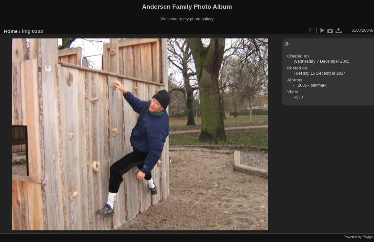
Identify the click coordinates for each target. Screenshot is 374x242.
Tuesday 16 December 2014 (320, 73)
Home (11, 31)
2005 (302, 85)
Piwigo (368, 237)
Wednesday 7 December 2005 (321, 61)
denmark (318, 85)
